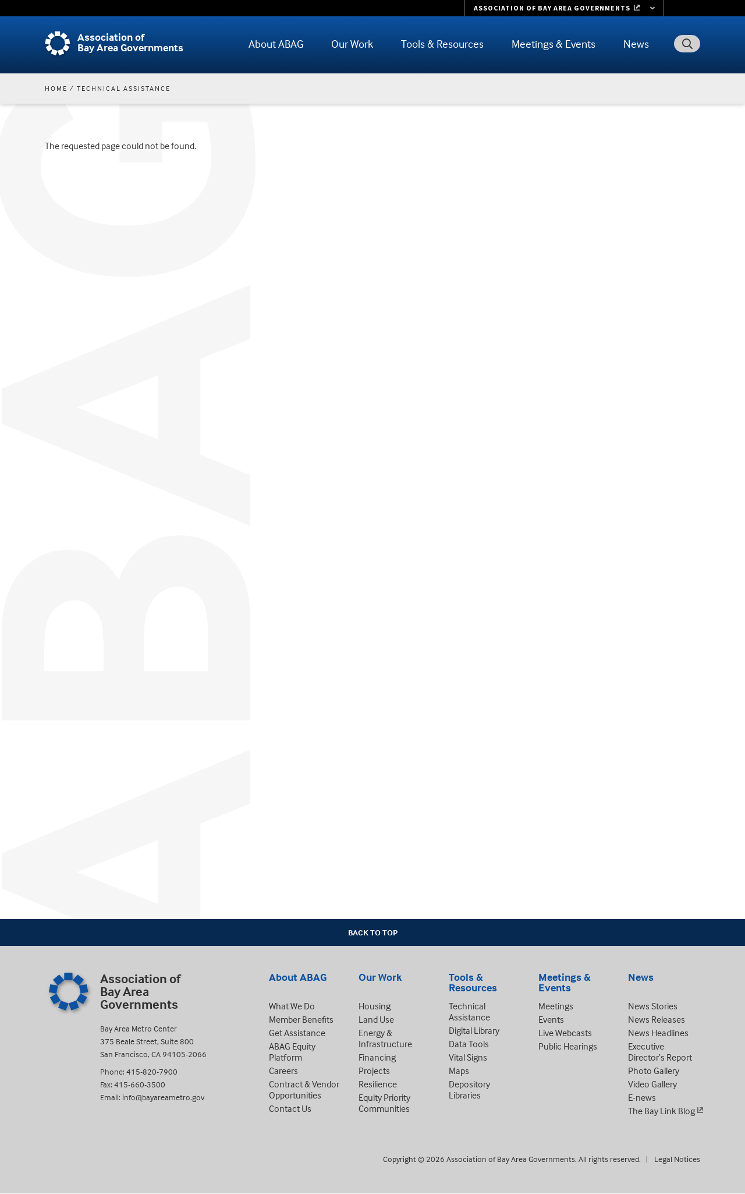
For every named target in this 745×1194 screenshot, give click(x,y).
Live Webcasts (565, 1032)
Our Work (352, 44)
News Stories (652, 1006)
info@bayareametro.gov (163, 1097)
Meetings (555, 1006)
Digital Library (474, 1030)
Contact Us (290, 1108)
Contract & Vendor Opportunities (304, 1089)
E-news (642, 1097)
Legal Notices (677, 1159)
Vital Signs (468, 1057)
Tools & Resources (442, 44)
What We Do (292, 1006)
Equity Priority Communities (384, 1102)
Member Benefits (301, 1019)
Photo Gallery (653, 1070)
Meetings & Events (553, 44)
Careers (283, 1070)
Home (56, 88)
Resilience (378, 1084)
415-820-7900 (152, 1071)
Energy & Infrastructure (385, 1038)
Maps (459, 1070)
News (636, 44)
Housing (375, 1006)
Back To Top (373, 932)
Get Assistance (297, 1032)
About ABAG (276, 44)
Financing (377, 1057)
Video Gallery (652, 1084)
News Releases (656, 1019)
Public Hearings (567, 1046)
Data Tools (469, 1044)
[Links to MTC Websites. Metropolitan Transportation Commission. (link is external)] (564, 8)
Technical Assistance (124, 88)
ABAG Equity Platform (292, 1051)
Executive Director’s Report (660, 1051)
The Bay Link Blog (661, 1111)
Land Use (376, 1019)
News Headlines (658, 1032)
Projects (374, 1070)
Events (551, 1019)
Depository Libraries (469, 1089)
